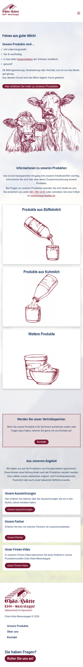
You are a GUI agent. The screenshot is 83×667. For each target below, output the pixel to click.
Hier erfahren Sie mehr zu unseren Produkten (31, 86)
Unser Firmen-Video (17, 565)
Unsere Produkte (17, 626)
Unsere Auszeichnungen (20, 509)
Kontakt (41, 441)
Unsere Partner (15, 537)
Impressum (26, 610)
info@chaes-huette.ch (43, 195)
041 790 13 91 (37, 191)
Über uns (12, 631)
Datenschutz (11, 610)
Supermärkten (25, 59)
